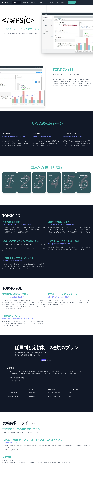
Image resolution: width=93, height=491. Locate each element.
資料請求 (63, 2)
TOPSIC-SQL (50, 2)
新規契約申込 (71, 2)
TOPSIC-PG (41, 2)
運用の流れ (33, 2)
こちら (35, 245)
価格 (57, 2)
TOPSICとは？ (16, 2)
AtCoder (46, 480)
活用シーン (25, 2)
